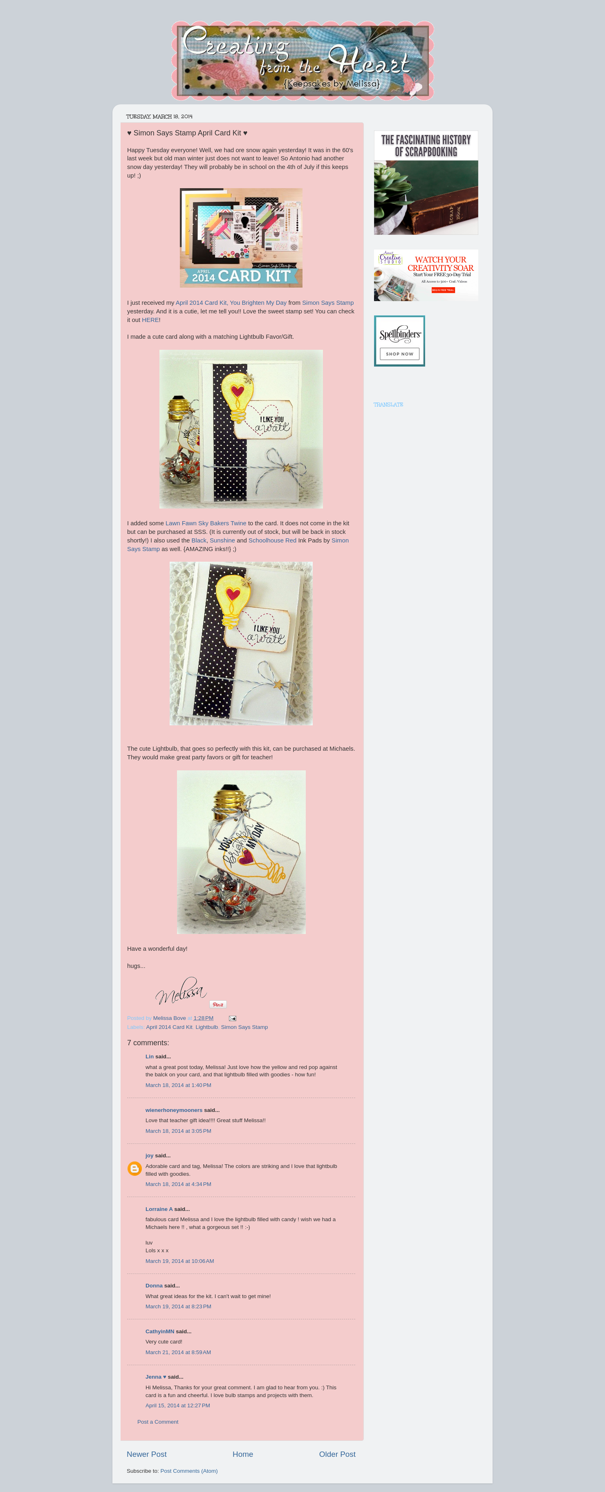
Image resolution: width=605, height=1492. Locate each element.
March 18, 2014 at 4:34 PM (178, 1184)
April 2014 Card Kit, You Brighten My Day (231, 302)
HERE (150, 320)
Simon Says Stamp (328, 302)
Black (199, 540)
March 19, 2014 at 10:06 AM (180, 1261)
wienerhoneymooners (174, 1110)
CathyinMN (160, 1331)
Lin (150, 1056)
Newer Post (147, 1454)
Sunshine (222, 540)
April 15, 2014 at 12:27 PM (178, 1405)
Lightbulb (206, 1027)
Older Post (337, 1454)
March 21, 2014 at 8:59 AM (178, 1352)
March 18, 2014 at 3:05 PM (178, 1131)
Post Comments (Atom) (189, 1471)
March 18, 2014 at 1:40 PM (178, 1085)
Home (243, 1454)
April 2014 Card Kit (169, 1027)
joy (150, 1155)
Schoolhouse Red (272, 540)
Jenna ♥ (156, 1377)
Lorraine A (159, 1209)
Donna (154, 1286)
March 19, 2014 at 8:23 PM (178, 1306)
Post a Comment (158, 1422)
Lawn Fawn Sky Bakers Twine (206, 523)
